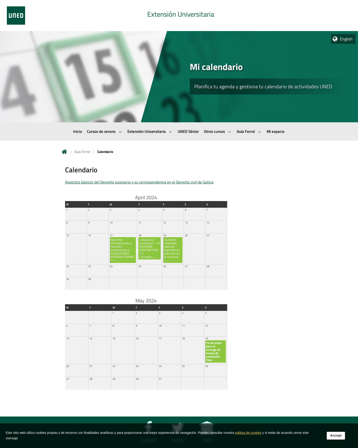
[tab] (179, 15)
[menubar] (179, 131)
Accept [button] (336, 438)
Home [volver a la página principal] (64, 151)
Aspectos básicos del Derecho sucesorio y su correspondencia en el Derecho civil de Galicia (139, 182)
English (346, 39)
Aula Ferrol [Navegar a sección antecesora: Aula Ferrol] (82, 151)
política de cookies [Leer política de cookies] (248, 436)
